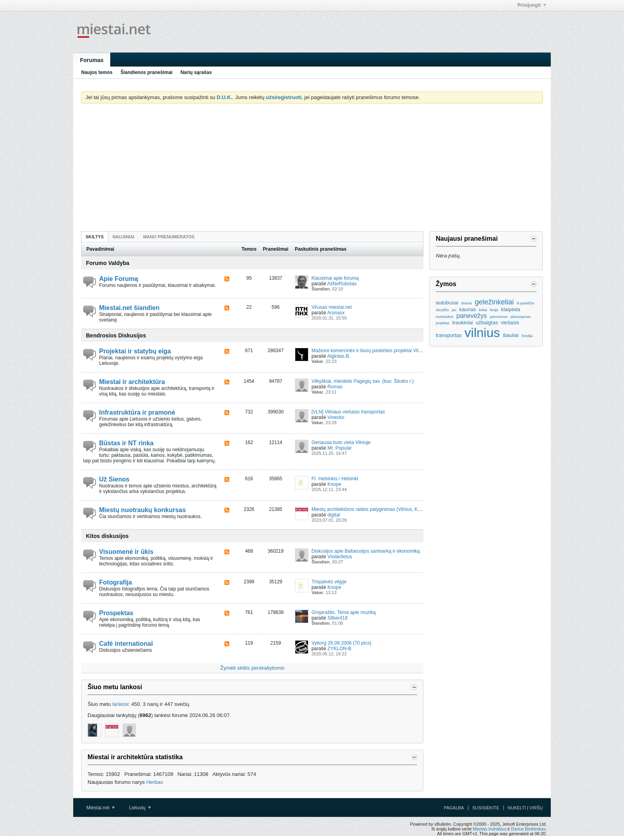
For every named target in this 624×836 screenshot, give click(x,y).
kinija (494, 310)
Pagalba (454, 807)
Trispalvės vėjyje (329, 582)
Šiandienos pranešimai (147, 72)
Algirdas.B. (338, 356)
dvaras (466, 303)
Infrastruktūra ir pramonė (137, 412)
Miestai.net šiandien (129, 307)
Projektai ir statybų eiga (135, 351)
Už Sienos (114, 479)
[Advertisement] (312, 169)
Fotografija (115, 582)
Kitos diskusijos (107, 536)
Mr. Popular (340, 448)
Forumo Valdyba (107, 263)
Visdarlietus (340, 556)
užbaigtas (487, 322)
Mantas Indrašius (489, 828)
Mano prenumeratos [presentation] (169, 236)
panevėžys (471, 315)
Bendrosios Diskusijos (116, 335)
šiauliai (511, 335)
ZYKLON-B (339, 648)
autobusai (447, 303)
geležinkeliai (494, 302)
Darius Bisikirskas (528, 828)
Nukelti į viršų (525, 807)
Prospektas (116, 613)
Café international (126, 643)
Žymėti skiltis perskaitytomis (252, 668)
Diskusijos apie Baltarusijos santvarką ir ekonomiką (366, 551)
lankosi (120, 704)
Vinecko (336, 417)
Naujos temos (97, 72)
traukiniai (462, 322)
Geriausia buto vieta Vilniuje (341, 442)
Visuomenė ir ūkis (126, 551)
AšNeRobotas (342, 283)
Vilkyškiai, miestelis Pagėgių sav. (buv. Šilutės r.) (363, 381)
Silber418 (338, 618)
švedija (526, 336)
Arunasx (336, 313)
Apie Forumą (118, 278)
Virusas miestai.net (332, 307)
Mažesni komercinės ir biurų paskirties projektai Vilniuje (370, 350)
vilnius (482, 332)
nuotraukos (445, 317)
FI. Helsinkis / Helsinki (335, 478)
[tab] (94, 236)
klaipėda (510, 309)
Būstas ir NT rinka (126, 443)
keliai (483, 310)
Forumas (91, 60)
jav (454, 310)
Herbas (154, 782)
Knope (334, 484)
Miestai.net (100, 808)
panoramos (499, 317)
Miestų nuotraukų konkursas (142, 510)
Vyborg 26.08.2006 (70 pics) (341, 643)
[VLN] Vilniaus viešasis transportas (348, 412)
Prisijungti (531, 5)
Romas (335, 387)
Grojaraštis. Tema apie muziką (344, 612)
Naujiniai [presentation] (124, 236)
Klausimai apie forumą (335, 278)
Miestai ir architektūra (132, 381)
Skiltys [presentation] (95, 236)
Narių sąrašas (196, 72)
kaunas (467, 309)
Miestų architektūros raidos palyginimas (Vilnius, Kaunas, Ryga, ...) (382, 509)
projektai (442, 323)
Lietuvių (140, 808)
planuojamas (521, 317)
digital (334, 515)
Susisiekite (485, 807)
